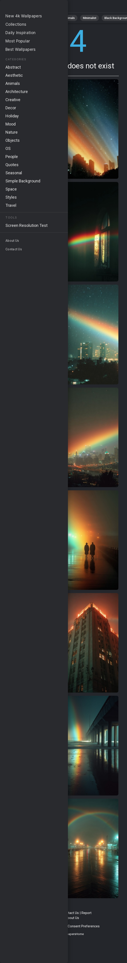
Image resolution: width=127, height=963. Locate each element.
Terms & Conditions (44, 913)
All (17, 18)
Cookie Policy (55, 926)
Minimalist (89, 18)
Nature (31, 18)
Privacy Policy (32, 926)
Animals (69, 18)
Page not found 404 (27, 7)
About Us (72, 918)
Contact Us (70, 913)
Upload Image (52, 918)
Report (86, 913)
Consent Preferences (84, 926)
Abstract (50, 18)
